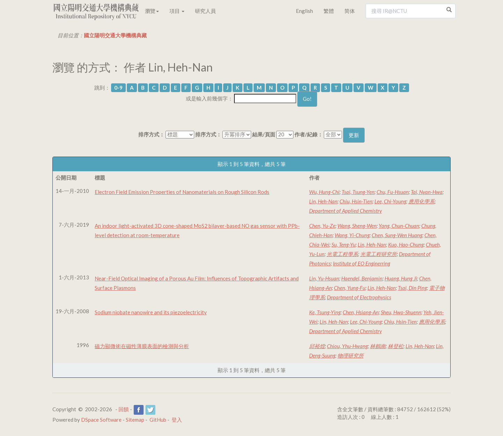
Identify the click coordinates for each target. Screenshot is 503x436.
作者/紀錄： (308, 134)
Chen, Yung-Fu (349, 288)
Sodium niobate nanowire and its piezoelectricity (151, 312)
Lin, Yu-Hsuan (324, 278)
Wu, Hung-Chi (324, 192)
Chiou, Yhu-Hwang (347, 346)
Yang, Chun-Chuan (399, 226)
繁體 (328, 11)
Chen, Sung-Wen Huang (397, 235)
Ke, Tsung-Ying (325, 312)
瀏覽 (152, 11)
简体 (349, 11)
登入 (177, 419)
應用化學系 (421, 201)
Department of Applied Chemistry (345, 211)
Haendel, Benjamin (361, 278)
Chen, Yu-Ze (322, 226)
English (304, 11)
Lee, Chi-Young (390, 201)
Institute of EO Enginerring (361, 263)
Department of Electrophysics (359, 297)
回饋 (123, 409)
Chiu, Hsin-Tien (356, 201)
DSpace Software (101, 419)
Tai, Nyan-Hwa (427, 192)
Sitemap (135, 419)
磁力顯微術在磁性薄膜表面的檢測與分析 (142, 346)
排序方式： (151, 134)
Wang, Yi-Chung (352, 235)
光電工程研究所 (378, 254)
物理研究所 (350, 355)
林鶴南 (378, 346)
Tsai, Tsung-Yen (358, 192)
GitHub (158, 419)
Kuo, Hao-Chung (406, 244)
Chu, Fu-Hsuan (393, 192)
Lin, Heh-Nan (323, 201)
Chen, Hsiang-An (361, 312)
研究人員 (205, 11)
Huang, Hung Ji (401, 278)
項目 (176, 11)
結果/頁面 (263, 134)
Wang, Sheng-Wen (357, 226)
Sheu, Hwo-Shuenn (401, 312)
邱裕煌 (317, 346)
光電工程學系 (342, 254)
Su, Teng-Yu (343, 244)
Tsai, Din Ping (412, 288)
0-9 (118, 87)
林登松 (395, 346)
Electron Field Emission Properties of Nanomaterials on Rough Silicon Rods (182, 192)
